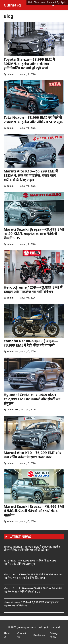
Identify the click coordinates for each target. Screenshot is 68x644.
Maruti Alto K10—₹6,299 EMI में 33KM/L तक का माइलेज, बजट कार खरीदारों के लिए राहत (31, 175)
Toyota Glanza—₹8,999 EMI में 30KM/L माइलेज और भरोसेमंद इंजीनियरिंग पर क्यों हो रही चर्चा (29, 63)
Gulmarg (12, 5)
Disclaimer (39, 635)
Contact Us (21, 635)
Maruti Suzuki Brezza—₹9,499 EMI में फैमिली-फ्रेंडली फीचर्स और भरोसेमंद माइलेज (34, 511)
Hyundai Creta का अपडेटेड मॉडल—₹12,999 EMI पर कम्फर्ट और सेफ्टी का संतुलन (32, 399)
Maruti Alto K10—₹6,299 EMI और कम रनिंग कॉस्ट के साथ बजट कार (32, 454)
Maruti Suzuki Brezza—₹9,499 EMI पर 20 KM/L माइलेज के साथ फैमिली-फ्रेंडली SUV (34, 233)
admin (10, 74)
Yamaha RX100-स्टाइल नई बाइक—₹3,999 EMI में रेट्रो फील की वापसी (31, 343)
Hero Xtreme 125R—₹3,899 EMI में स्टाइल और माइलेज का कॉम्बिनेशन (33, 289)
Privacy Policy (53, 635)
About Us (7, 635)
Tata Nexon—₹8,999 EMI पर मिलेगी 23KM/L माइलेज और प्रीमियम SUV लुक (33, 119)
